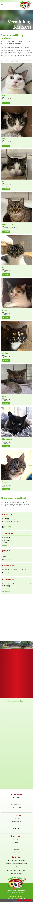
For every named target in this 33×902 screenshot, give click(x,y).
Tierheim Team (16, 828)
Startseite (16, 818)
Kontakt (15, 501)
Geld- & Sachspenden (16, 804)
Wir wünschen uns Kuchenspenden (16, 860)
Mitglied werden (7, 559)
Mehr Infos (6, 102)
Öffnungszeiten (5, 504)
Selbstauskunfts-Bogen (15, 60)
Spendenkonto (7, 526)
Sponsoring (16, 811)
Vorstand (16, 825)
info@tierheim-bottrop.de (16, 898)
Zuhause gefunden (16, 852)
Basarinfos (16, 831)
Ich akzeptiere (19, 899)
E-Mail (10, 1)
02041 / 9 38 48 (4, 1)
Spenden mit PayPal (8, 528)
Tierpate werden (7, 572)
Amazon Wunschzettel (8, 574)
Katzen (16, 846)
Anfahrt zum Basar (8, 590)
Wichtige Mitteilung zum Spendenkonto (16, 870)
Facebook (15, 1)
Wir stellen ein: (16, 867)
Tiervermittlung (16, 839)
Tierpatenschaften (16, 807)
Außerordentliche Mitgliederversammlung (16, 863)
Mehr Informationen (16, 901)
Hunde (16, 842)
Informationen (7, 591)
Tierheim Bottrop (16, 821)
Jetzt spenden (16, 797)
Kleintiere (16, 849)
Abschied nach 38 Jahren (16, 873)
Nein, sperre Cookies (26, 899)
